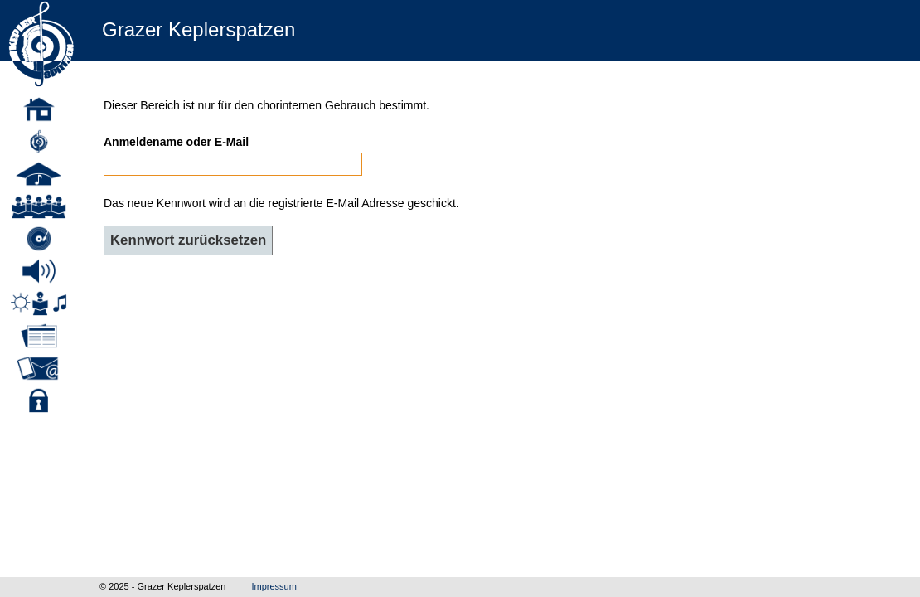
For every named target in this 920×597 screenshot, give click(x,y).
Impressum (273, 586)
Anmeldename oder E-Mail (176, 141)
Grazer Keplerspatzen (198, 29)
